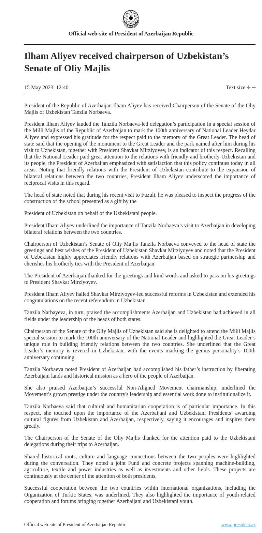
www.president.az (238, 524)
